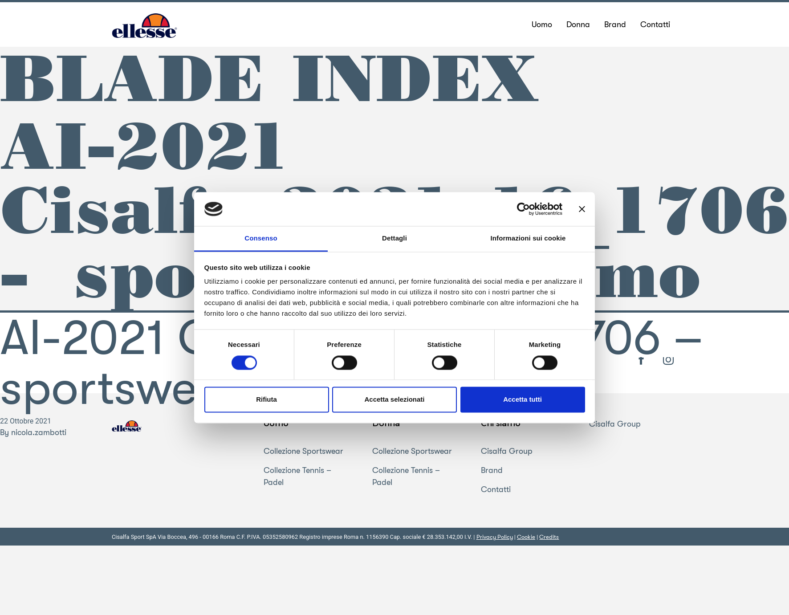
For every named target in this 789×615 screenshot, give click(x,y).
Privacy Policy (494, 537)
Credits (549, 537)
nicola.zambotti (38, 432)
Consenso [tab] (260, 238)
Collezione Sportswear (303, 451)
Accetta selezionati (394, 399)
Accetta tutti (522, 399)
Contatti (496, 489)
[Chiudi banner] (582, 209)
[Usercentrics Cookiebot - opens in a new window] (523, 209)
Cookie (526, 537)
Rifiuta (266, 399)
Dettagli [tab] (394, 238)
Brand (492, 470)
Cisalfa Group (507, 451)
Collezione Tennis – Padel (297, 476)
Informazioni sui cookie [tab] (528, 238)
